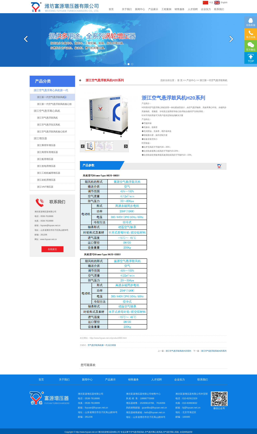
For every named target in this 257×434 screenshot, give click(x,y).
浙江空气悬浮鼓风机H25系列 (214, 351)
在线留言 (52, 249)
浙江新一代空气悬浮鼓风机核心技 (54, 104)
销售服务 (180, 9)
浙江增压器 (40, 138)
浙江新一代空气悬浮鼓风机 (51, 97)
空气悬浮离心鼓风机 (154, 432)
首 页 (180, 80)
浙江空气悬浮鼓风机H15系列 (178, 351)
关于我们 (127, 9)
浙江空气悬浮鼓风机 (47, 117)
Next (233, 39)
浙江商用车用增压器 (47, 152)
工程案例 (166, 9)
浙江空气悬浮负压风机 (48, 124)
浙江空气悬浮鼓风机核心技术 (52, 131)
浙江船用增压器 (45, 159)
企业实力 (206, 9)
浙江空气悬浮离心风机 (47, 110)
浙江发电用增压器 (46, 166)
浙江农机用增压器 (46, 180)
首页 (111, 9)
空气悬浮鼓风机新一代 (98, 345)
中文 (208, 2)
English (220, 2)
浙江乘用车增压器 (46, 145)
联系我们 (219, 9)
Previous (24, 39)
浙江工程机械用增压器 (48, 173)
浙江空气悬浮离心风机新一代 (51, 90)
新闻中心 (140, 9)
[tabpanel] (128, 40)
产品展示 (153, 9)
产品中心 (191, 80)
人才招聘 (193, 9)
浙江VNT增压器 (45, 186)
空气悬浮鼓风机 (137, 432)
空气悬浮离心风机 (171, 432)
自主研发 (112, 345)
